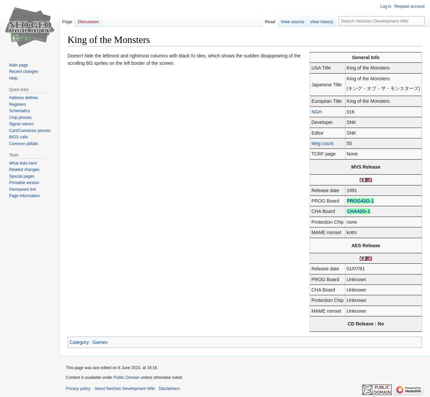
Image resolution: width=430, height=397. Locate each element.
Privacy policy (78, 388)
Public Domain (126, 377)
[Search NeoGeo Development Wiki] (382, 21)
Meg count (322, 143)
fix (193, 55)
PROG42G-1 (360, 201)
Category (79, 342)
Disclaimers (169, 388)
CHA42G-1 (358, 211)
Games (100, 342)
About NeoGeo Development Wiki (124, 388)
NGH (316, 112)
